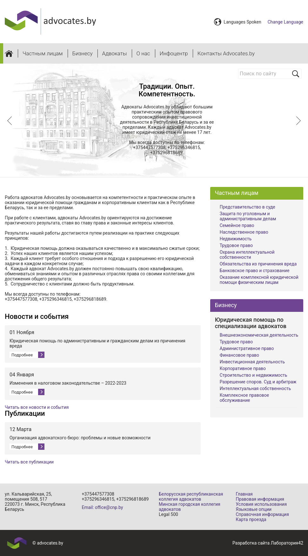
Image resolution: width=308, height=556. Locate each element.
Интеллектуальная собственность (255, 388)
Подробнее (22, 355)
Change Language (285, 21)
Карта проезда (251, 519)
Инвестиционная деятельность (252, 361)
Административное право (247, 348)
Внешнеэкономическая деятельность (259, 335)
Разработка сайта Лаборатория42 (267, 543)
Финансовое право (239, 355)
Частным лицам (43, 53)
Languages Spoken (242, 21)
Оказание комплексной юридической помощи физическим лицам (259, 280)
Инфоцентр (174, 53)
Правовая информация (260, 499)
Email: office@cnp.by (102, 507)
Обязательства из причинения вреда (258, 263)
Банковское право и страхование (255, 270)
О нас (143, 53)
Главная (244, 494)
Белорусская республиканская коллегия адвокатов (191, 496)
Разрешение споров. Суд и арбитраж (258, 381)
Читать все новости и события (37, 407)
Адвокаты (114, 53)
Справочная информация (262, 514)
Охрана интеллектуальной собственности (247, 255)
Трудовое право (236, 245)
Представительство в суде (247, 206)
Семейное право (237, 225)
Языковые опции (254, 509)
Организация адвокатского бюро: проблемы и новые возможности (80, 437)
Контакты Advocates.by (226, 53)
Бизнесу (82, 53)
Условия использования (261, 504)
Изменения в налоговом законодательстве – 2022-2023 (68, 383)
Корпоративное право (243, 368)
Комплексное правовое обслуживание (244, 398)
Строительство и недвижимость (253, 375)
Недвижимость (236, 238)
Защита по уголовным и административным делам (248, 216)
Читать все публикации (29, 461)
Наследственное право (244, 232)
